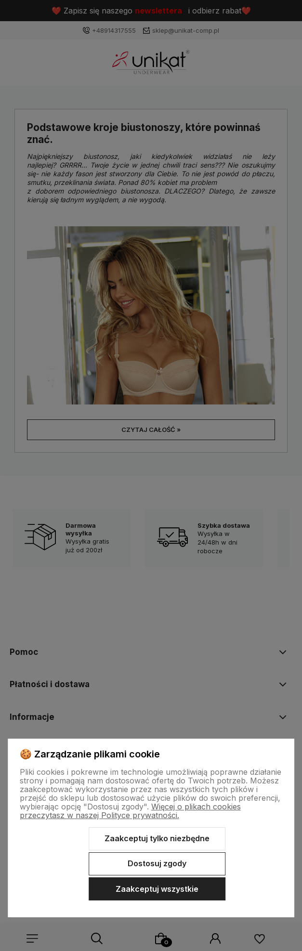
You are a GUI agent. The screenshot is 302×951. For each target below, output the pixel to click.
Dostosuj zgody (157, 863)
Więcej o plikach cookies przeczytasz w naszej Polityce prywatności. (130, 811)
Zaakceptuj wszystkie (157, 889)
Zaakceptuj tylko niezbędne (157, 838)
